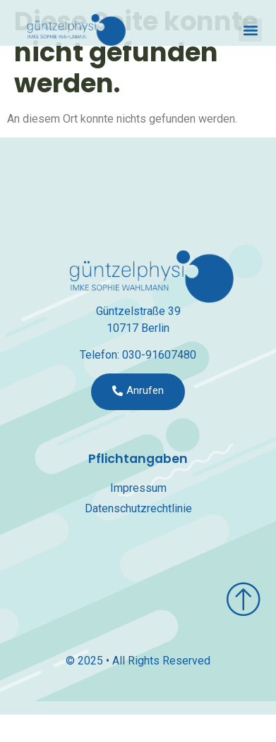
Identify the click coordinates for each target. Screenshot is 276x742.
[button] (250, 30)
